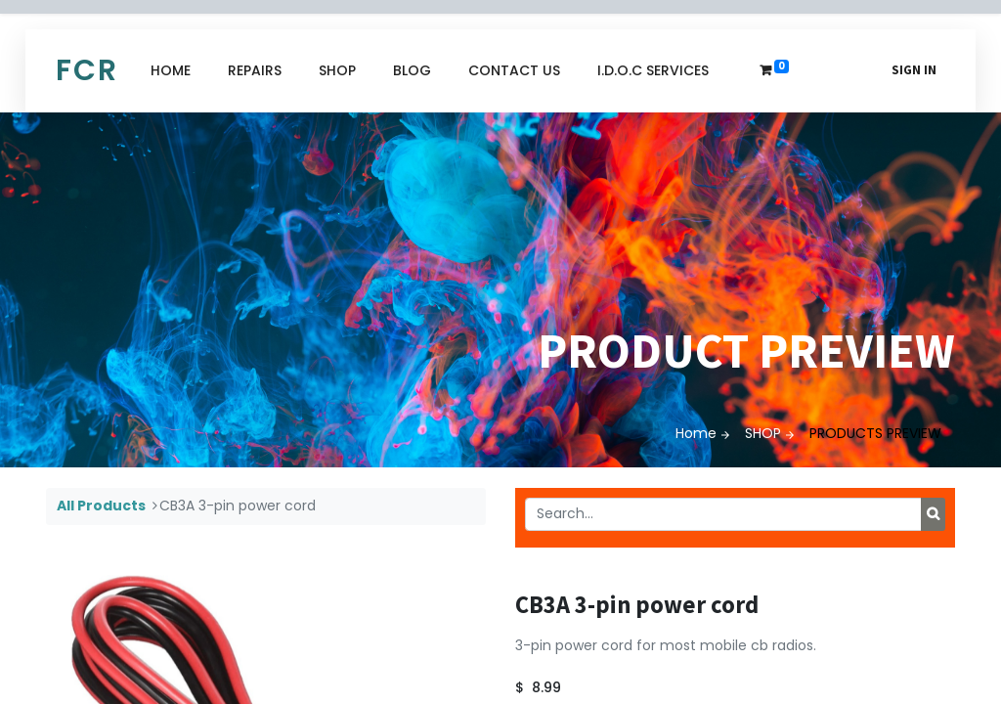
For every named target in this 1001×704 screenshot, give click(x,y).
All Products (101, 505)
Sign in (914, 70)
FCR (87, 70)
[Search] (933, 514)
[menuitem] (170, 71)
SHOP (763, 433)
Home (696, 433)
